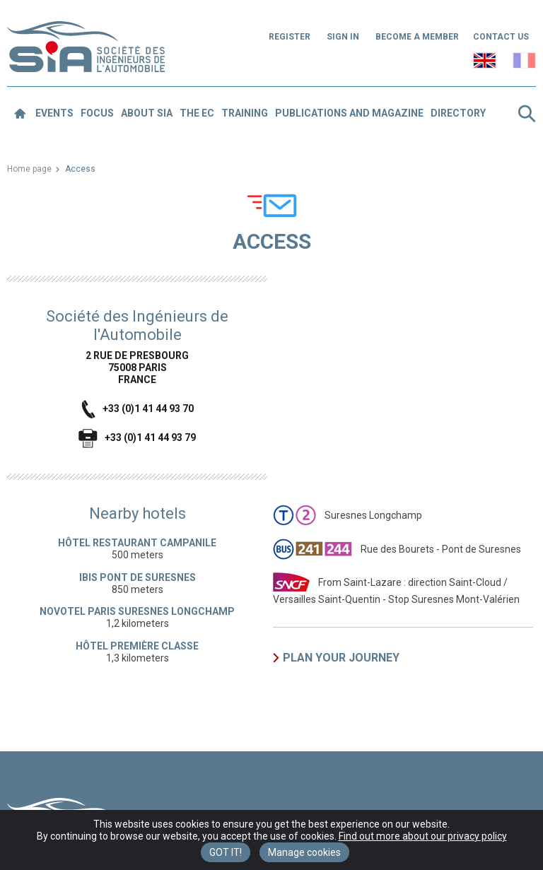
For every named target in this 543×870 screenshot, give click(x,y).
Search (527, 114)
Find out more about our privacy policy (423, 836)
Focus (97, 113)
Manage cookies (304, 852)
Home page (29, 169)
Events (54, 113)
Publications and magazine (349, 113)
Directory (458, 113)
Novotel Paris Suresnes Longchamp (137, 611)
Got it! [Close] (225, 852)
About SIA (147, 113)
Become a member (417, 37)
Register (289, 37)
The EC (197, 113)
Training (244, 113)
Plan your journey (341, 657)
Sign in (343, 37)
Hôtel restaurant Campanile (137, 542)
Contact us (501, 37)
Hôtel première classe (137, 646)
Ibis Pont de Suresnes (137, 577)
